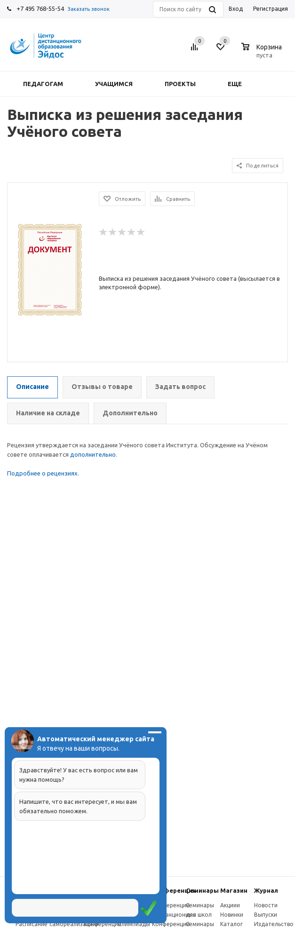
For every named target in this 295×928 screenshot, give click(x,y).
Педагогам (43, 83)
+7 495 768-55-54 (40, 8)
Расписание (32, 924)
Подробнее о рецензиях (42, 473)
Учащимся (114, 83)
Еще (239, 83)
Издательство (274, 924)
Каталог (231, 924)
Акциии (230, 905)
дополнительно (93, 454)
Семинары (202, 890)
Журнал (266, 890)
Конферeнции (174, 890)
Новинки (231, 915)
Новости (266, 905)
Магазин (233, 890)
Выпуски (265, 915)
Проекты (180, 83)
